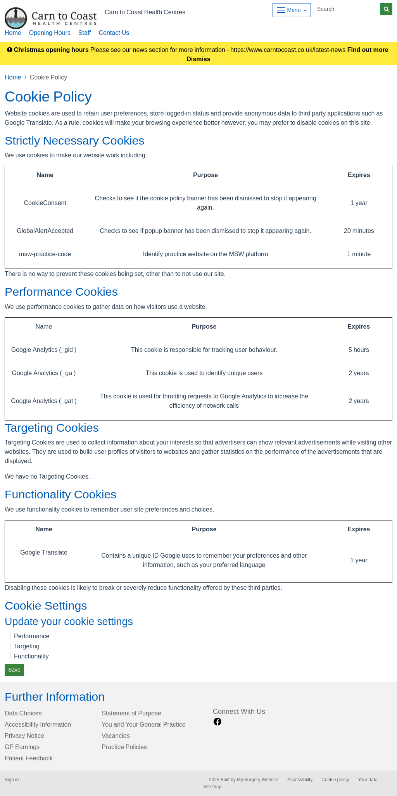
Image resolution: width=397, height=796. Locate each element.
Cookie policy (335, 779)
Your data (368, 779)
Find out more (367, 50)
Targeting (27, 646)
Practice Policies (124, 747)
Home (13, 32)
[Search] (347, 9)
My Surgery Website (257, 779)
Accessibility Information (38, 724)
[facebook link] (217, 722)
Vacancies (116, 735)
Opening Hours (50, 32)
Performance (32, 636)
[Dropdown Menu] (292, 10)
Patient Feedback (29, 758)
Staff (84, 32)
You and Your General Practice (144, 724)
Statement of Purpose (131, 713)
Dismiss (198, 59)
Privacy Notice (24, 735)
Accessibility (299, 779)
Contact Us (113, 32)
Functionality (31, 656)
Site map (212, 786)
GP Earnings (22, 747)
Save (14, 669)
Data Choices (23, 713)
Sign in (12, 779)
